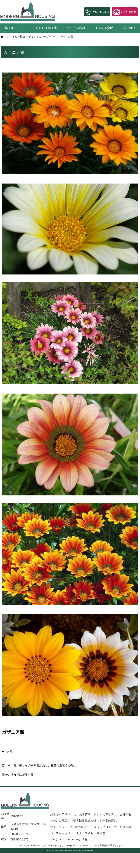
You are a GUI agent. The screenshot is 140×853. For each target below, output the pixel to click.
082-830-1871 (20, 834)
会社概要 (125, 814)
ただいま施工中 (46, 28)
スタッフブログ (101, 826)
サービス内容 (76, 28)
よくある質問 (104, 28)
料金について (79, 826)
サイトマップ (58, 826)
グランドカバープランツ (42, 36)
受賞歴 (101, 833)
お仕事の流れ (108, 820)
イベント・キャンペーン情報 (68, 839)
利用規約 (103, 845)
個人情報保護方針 (84, 820)
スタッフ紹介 (84, 833)
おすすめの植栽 (16, 36)
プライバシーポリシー (86, 845)
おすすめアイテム (105, 814)
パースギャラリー (61, 833)
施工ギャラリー (15, 28)
